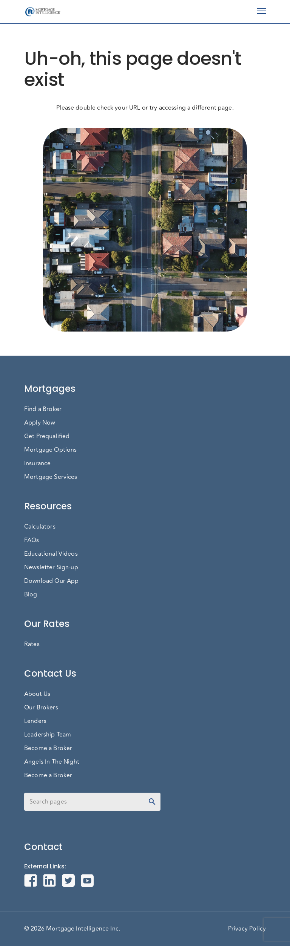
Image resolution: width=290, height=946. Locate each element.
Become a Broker (48, 748)
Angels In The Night (51, 761)
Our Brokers (41, 707)
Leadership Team (47, 734)
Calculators (40, 526)
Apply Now (39, 422)
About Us (37, 693)
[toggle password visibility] (152, 801)
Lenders (35, 721)
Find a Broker (43, 409)
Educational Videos (51, 553)
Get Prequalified (46, 436)
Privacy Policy (247, 928)
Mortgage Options (50, 449)
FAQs (31, 540)
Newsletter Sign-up (51, 567)
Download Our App (51, 580)
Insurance (37, 463)
